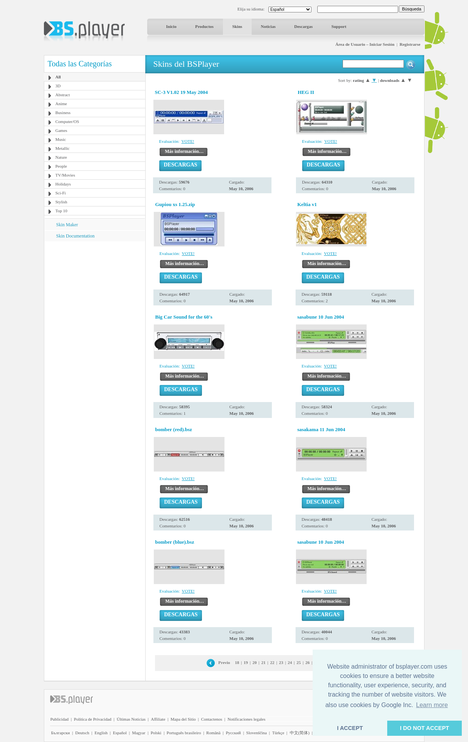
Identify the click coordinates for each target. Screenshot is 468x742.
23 (281, 662)
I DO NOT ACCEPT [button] (424, 728)
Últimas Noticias (131, 719)
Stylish (62, 201)
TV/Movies (65, 175)
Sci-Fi (61, 193)
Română (213, 732)
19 (246, 662)
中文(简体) (300, 732)
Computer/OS (67, 121)
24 (290, 662)
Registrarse (410, 44)
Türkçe (278, 732)
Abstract (63, 94)
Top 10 (62, 210)
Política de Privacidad (92, 719)
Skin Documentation (75, 236)
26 (307, 662)
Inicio (171, 26)
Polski (156, 732)
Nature (61, 157)
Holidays (63, 184)
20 (254, 662)
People (61, 166)
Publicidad (59, 719)
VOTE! (187, 141)
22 (272, 662)
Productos (204, 26)
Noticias (268, 26)
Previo (224, 662)
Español (120, 732)
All (58, 77)
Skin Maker (67, 224)
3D (58, 85)
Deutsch (82, 732)
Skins (237, 26)
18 (237, 662)
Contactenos (211, 719)
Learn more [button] (432, 705)
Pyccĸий (233, 732)
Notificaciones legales (246, 719)
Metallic (63, 148)
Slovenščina (256, 732)
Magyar (138, 732)
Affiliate (158, 719)
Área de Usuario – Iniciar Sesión (364, 44)
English (101, 732)
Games (62, 130)
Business (63, 112)
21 (263, 662)
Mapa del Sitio (183, 719)
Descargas (303, 26)
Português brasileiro (184, 732)
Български (60, 732)
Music (61, 139)
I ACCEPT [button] (350, 728)
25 (299, 662)
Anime (61, 103)
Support (338, 26)
